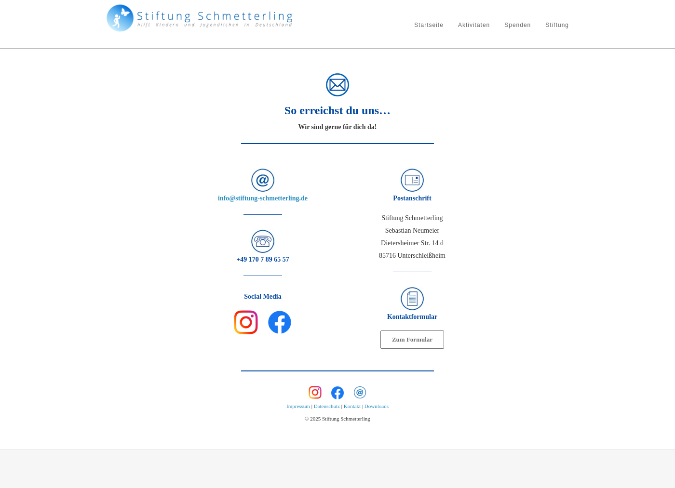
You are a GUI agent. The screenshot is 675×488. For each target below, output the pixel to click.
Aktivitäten (474, 25)
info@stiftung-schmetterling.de (263, 198)
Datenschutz (327, 406)
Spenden (517, 25)
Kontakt (352, 406)
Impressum (298, 406)
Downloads (376, 406)
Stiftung (557, 25)
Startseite (429, 25)
